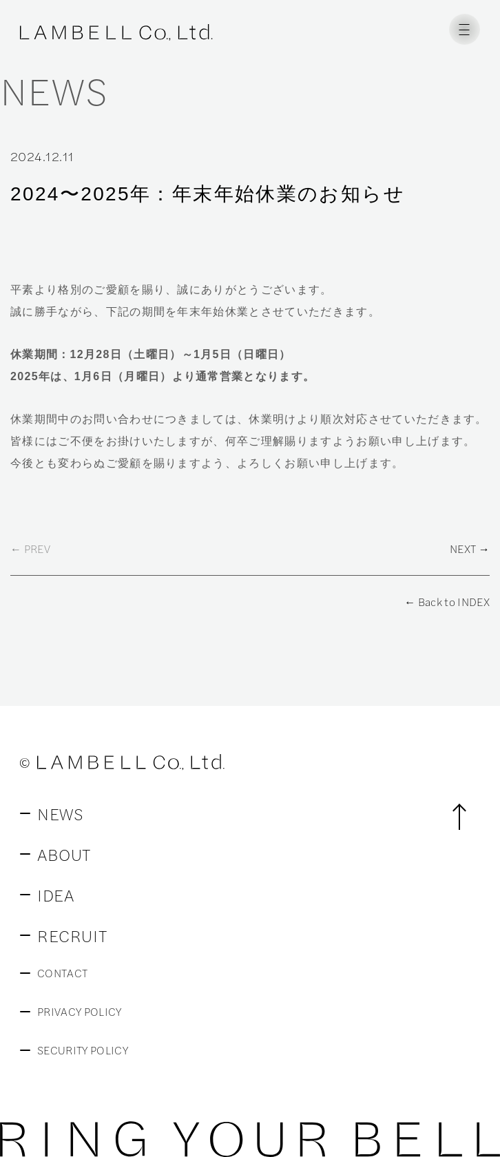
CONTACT (62, 973)
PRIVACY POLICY (79, 1011)
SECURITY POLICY (82, 1050)
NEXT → (470, 548)
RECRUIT (72, 935)
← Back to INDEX (447, 601)
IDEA (55, 894)
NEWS (60, 813)
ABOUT (64, 854)
